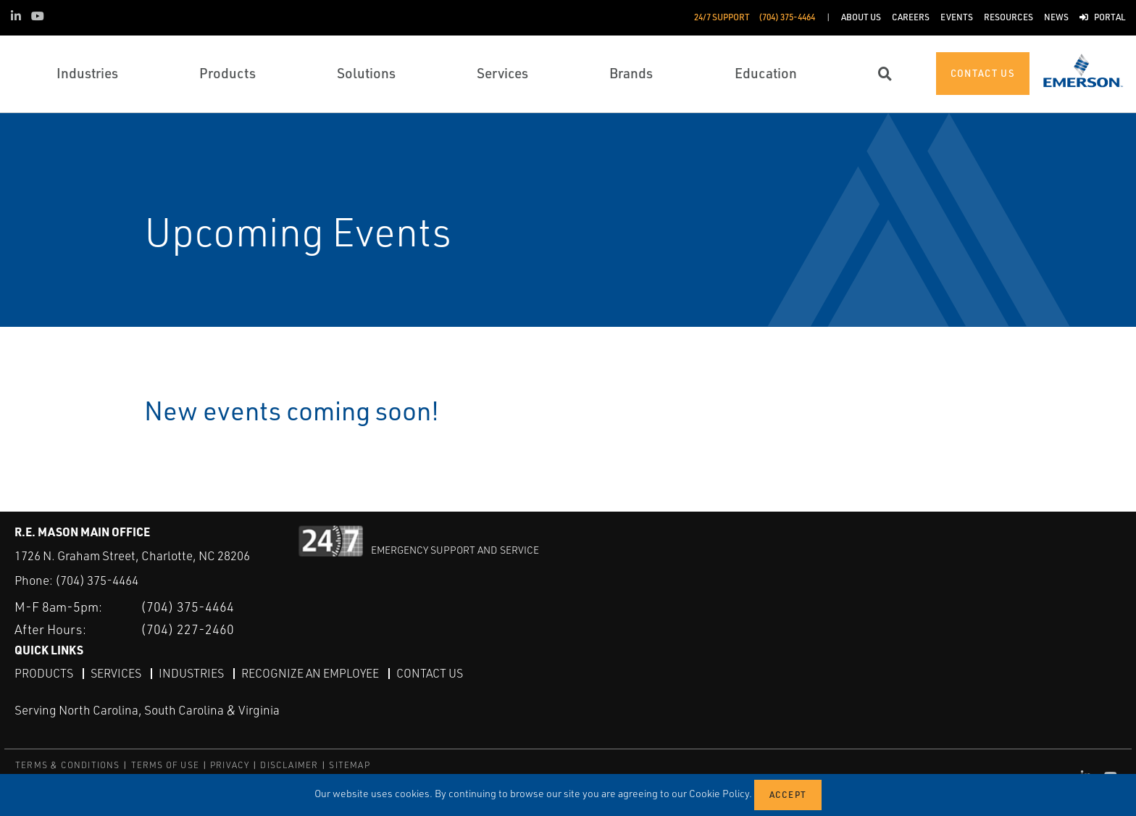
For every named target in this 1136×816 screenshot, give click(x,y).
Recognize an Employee (310, 673)
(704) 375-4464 (96, 580)
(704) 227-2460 (187, 629)
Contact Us (429, 673)
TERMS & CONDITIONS (67, 764)
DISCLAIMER (289, 764)
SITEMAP (349, 764)
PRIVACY (229, 764)
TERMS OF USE (165, 764)
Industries (191, 673)
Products (43, 673)
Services (116, 673)
